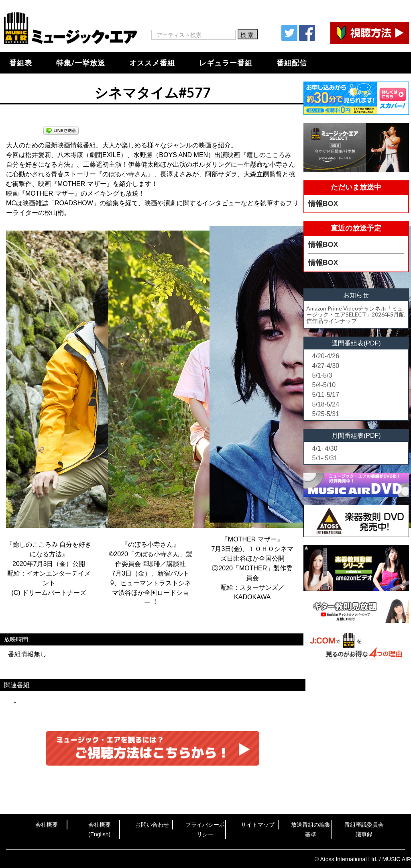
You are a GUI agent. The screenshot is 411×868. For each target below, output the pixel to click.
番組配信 (292, 62)
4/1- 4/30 (325, 448)
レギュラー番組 (225, 62)
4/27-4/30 (326, 365)
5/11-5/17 (326, 394)
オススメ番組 (152, 62)
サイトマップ (258, 824)
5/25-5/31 (326, 414)
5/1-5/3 (322, 375)
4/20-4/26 (326, 356)
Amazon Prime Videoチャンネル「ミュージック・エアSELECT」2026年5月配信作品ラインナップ (355, 314)
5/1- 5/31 (325, 458)
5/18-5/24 (326, 404)
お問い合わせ (152, 824)
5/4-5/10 (324, 385)
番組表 (20, 62)
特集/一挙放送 (80, 62)
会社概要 (46, 824)
